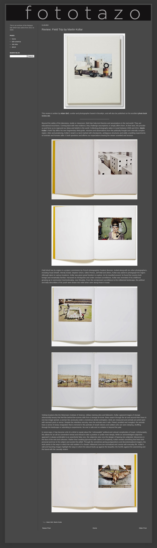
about (14, 47)
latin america (16, 42)
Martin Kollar (58, 522)
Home (95, 528)
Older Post (143, 528)
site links (15, 44)
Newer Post (46, 528)
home (14, 39)
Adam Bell (65, 113)
